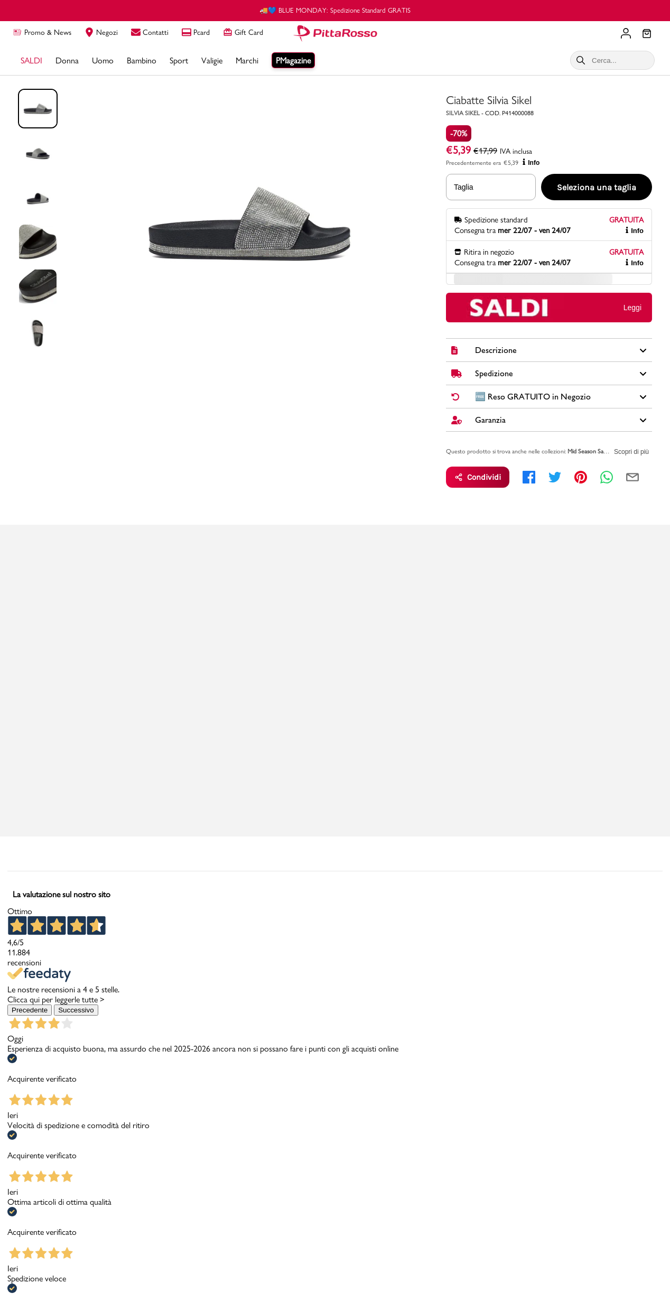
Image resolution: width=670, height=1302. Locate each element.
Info (531, 162)
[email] (632, 477)
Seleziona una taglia (596, 187)
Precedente (30, 1010)
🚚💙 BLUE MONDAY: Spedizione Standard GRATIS (335, 10)
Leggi (632, 307)
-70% (458, 133)
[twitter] (554, 477)
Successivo (76, 1010)
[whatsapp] (606, 477)
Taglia (463, 187)
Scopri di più (631, 451)
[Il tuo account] (625, 33)
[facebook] (529, 477)
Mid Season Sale (587, 451)
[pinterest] (580, 477)
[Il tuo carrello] (646, 34)
